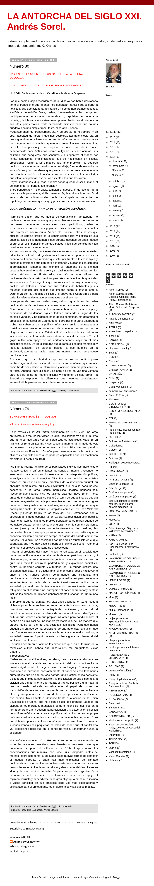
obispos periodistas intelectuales (119, 642)
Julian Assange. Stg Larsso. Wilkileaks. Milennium (124, 530)
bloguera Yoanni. (118, 348)
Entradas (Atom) (35, 828)
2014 (113, 156)
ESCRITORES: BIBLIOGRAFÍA (117, 405)
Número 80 (19, 66)
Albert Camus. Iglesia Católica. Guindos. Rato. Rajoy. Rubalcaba (122, 296)
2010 (113, 241)
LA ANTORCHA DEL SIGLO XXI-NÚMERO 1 (124, 560)
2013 (113, 226)
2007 (113, 255)
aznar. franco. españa (121, 331)
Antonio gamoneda (119, 318)
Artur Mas (114, 322)
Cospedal (114, 382)
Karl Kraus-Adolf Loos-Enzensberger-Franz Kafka (124, 545)
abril (115, 205)
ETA (111, 418)
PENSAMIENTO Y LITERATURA (119, 656)
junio (115, 195)
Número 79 (19, 409)
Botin (112, 352)
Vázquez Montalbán (120, 751)
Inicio (57, 822)
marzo (116, 210)
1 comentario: (66, 806)
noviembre (118, 166)
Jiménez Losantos (119, 483)
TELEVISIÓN (116, 739)
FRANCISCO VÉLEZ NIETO (125, 422)
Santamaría (115, 707)
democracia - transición (122, 391)
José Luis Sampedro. (32, 810)
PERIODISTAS (117, 662)
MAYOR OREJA (118, 601)
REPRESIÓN (116, 690)
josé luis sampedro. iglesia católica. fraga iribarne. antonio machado (123, 503)
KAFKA (113, 535)
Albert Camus (116, 289)
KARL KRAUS (117, 539)
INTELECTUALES (119, 479)
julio (115, 191)
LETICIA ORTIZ (117, 580)
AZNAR (113, 327)
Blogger (117, 877)
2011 (113, 236)
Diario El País (116, 395)
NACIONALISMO (118, 628)
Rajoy (112, 674)
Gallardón (114, 445)
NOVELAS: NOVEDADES (123, 633)
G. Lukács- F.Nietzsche (122, 441)
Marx (111, 597)
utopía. (113, 747)
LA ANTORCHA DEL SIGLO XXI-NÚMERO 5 (124, 574)
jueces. (113, 519)
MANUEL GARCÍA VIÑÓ (122, 593)
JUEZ (112, 523)
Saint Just (114, 703)
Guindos (113, 458)
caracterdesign (79, 877)
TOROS (113, 743)
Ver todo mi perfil (19, 851)
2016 (113, 147)
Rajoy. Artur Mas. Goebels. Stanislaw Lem (124, 685)
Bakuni (113, 335)
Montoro (113, 614)
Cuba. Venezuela (118, 386)
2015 (113, 152)
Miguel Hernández (119, 609)
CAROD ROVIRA (118, 369)
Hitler (112, 466)
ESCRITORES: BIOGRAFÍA (124, 410)
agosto (116, 186)
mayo (115, 200)
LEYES (113, 584)
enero (116, 220)
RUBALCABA (116, 699)
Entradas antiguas (87, 822)
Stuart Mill (114, 734)
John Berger (115, 488)
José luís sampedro (120, 492)
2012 (113, 231)
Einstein (113, 399)
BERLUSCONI (117, 344)
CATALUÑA (115, 373)
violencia (114, 760)
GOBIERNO (115, 454)
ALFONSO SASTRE (120, 314)
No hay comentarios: (69, 390)
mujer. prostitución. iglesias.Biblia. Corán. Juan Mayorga (124, 621)
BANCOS (114, 339)
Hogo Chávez (116, 471)
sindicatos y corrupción (121, 720)
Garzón (113, 449)
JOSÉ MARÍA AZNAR (121, 511)
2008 (113, 250)
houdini (113, 475)
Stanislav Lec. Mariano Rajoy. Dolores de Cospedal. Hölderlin (125, 727)
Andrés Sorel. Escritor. (26, 841)
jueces (112, 515)
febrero (116, 215)
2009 (113, 245)
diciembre (118, 161)
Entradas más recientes (24, 822)
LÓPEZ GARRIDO (119, 588)
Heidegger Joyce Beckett (123, 462)
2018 (113, 137)
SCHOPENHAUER (119, 716)
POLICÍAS (115, 666)
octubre (117, 181)
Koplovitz (114, 554)
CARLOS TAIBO (118, 365)
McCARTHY (115, 605)
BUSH (112, 356)
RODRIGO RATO (118, 694)
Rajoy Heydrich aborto (121, 679)
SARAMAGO (116, 711)
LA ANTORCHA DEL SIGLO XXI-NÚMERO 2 (124, 567)
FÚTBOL (114, 437)
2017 (113, 142)
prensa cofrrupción (119, 670)
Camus (113, 361)
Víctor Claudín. (51, 810)
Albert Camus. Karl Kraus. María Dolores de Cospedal (124, 306)
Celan (112, 378)
